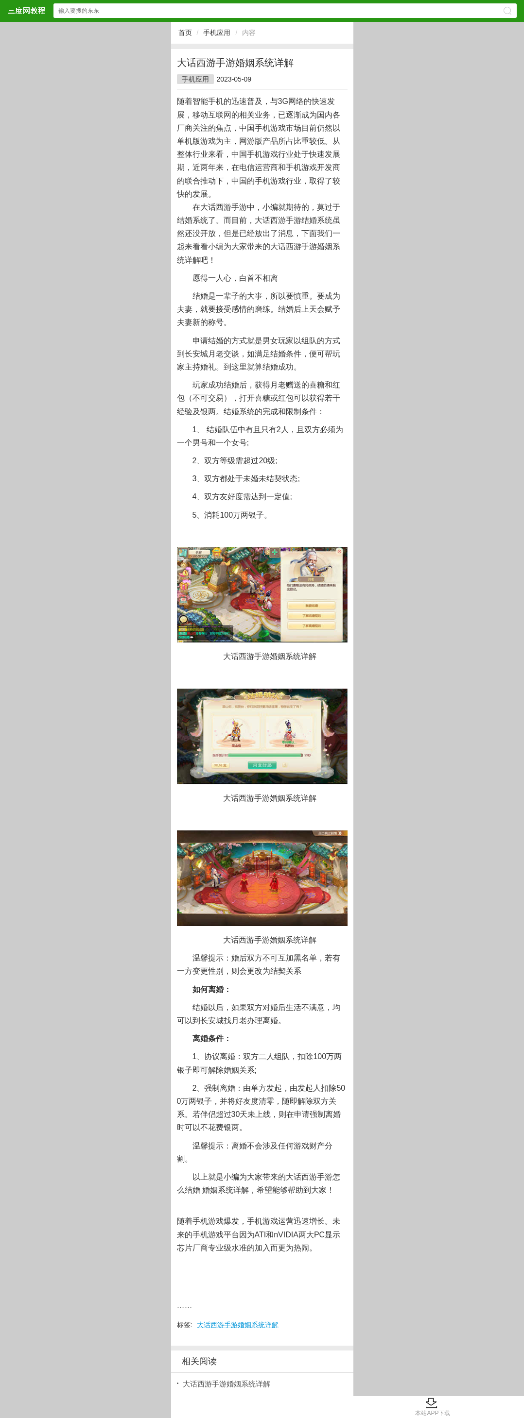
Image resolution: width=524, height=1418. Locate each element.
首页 (185, 32)
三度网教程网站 (26, 10)
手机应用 (216, 32)
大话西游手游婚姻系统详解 (238, 1325)
